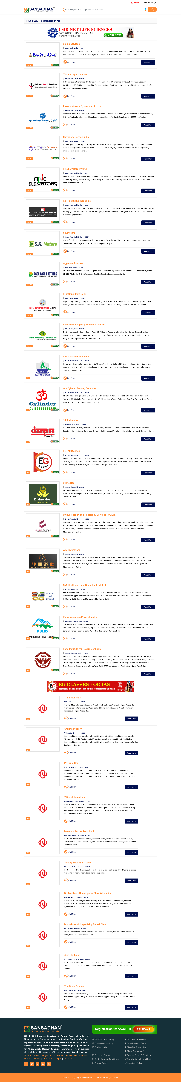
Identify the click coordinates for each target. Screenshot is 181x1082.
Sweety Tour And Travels (78, 862)
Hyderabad (58, 1055)
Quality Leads (99, 1047)
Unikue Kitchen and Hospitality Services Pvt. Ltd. (89, 514)
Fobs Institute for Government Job (82, 649)
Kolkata (27, 1058)
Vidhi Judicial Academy (76, 356)
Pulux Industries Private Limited (80, 617)
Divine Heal (69, 482)
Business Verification (135, 1039)
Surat (44, 1058)
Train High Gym (72, 697)
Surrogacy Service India (76, 137)
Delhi (36, 1055)
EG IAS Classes (71, 451)
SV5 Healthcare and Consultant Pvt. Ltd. (84, 585)
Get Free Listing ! (143, 2)
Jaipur (58, 1058)
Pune (51, 1058)
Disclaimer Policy (133, 1063)
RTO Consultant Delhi (74, 294)
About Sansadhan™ (134, 1051)
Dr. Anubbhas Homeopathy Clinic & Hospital (88, 893)
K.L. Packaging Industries (77, 200)
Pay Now (143, 1029)
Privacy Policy (99, 1063)
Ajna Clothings (72, 955)
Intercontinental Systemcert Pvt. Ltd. (83, 106)
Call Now (69, 62)
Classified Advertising (135, 1047)
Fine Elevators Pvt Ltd (75, 169)
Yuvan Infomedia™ (87, 1077)
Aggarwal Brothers (73, 263)
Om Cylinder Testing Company (79, 388)
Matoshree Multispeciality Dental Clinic (85, 924)
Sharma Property (73, 728)
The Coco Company (75, 986)
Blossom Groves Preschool (79, 831)
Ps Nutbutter (71, 763)
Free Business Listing (103, 1039)
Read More (148, 62)
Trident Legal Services (75, 74)
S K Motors (69, 232)
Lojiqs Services (71, 43)
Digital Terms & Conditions (105, 1059)
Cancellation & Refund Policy (138, 1059)
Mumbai (28, 1055)
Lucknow (67, 1058)
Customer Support (101, 1055)
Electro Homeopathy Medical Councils (84, 324)
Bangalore (46, 1055)
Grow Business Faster (136, 1043)
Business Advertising (102, 1043)
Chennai (83, 1055)
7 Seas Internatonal (74, 797)
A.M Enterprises (71, 550)
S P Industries (70, 420)
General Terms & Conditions (138, 1055)
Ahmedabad (71, 1055)
